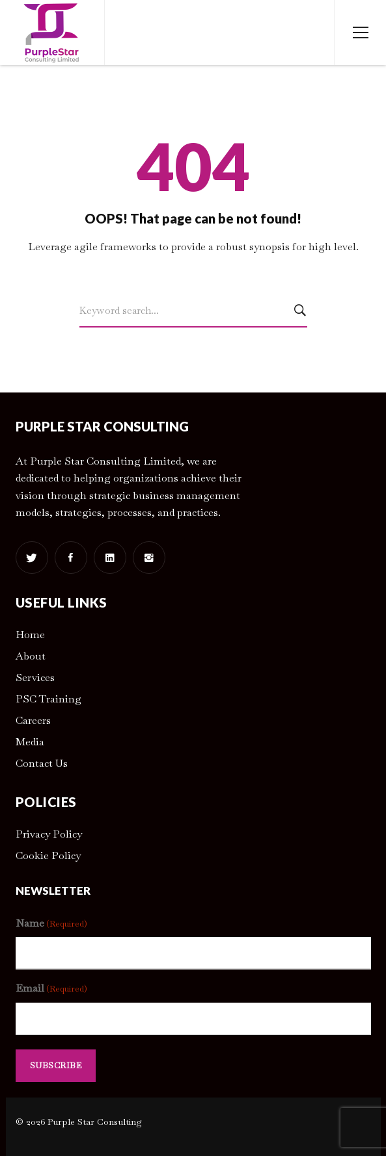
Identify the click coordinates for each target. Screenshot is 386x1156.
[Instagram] (149, 557)
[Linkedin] (110, 557)
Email (51, 988)
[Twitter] (32, 557)
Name (51, 923)
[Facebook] (71, 557)
